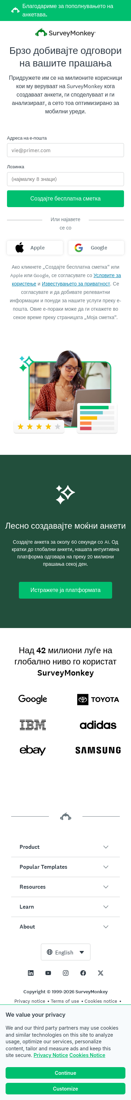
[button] (65, 847)
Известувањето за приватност (76, 284)
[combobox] (65, 952)
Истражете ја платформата (65, 590)
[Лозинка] (65, 179)
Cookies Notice (87, 1055)
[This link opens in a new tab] (30, 973)
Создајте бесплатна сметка (65, 198)
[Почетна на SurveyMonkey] (65, 33)
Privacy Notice (51, 1055)
